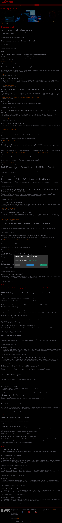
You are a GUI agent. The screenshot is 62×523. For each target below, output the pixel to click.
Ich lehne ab (17, 264)
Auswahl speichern (30, 264)
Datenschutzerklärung (33, 260)
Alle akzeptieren (43, 264)
